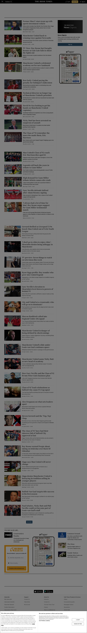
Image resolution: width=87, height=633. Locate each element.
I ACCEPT (78, 619)
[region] (43, 622)
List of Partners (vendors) (44, 620)
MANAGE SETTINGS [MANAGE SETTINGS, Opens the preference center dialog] (78, 623)
